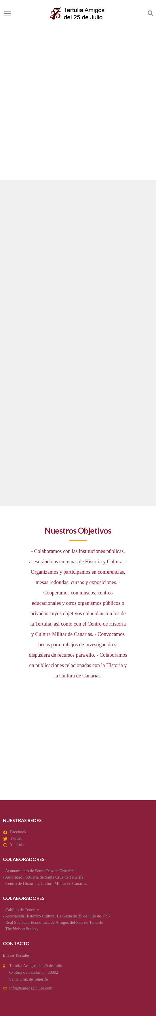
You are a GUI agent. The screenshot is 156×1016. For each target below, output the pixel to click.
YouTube (17, 844)
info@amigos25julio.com (30, 988)
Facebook (18, 832)
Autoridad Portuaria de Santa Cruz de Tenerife (44, 877)
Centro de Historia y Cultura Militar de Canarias (46, 883)
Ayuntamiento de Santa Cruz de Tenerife (39, 870)
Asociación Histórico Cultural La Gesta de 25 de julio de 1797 (58, 916)
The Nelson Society (22, 928)
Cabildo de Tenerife (22, 909)
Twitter (16, 838)
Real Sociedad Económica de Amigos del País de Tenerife (54, 922)
